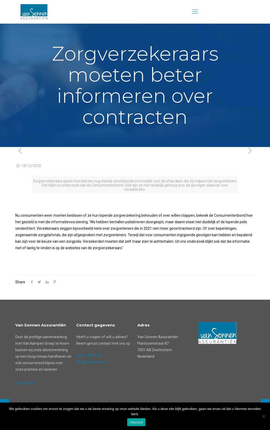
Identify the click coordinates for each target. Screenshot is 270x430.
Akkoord (136, 422)
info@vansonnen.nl (92, 362)
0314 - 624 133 (88, 355)
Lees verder (25, 383)
